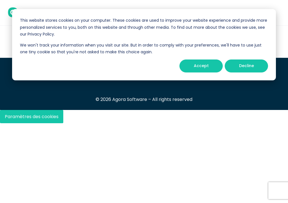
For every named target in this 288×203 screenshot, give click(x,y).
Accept (201, 66)
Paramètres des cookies (31, 116)
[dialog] (144, 44)
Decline (246, 66)
